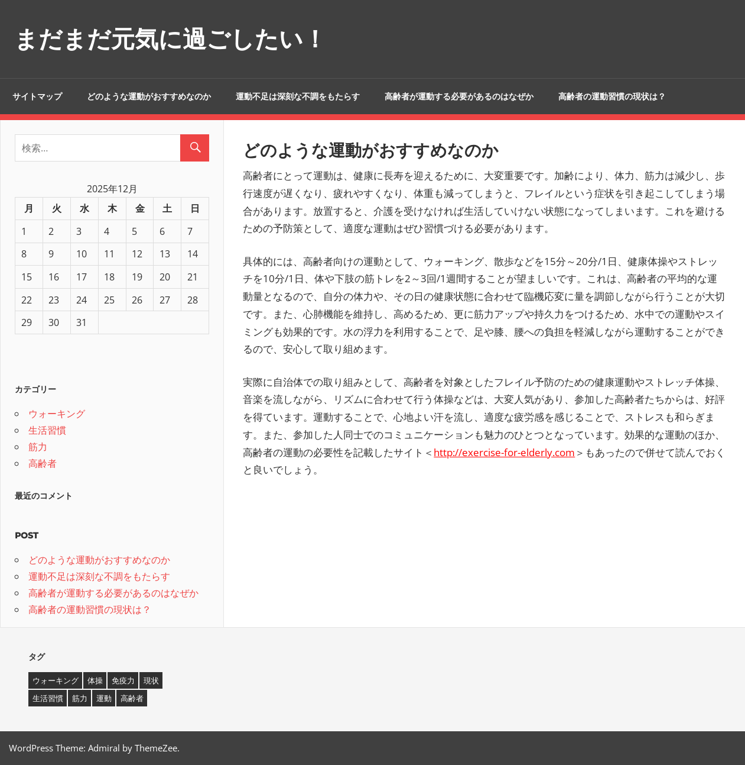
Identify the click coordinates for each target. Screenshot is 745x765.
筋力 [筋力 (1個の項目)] (79, 698)
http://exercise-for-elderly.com (504, 452)
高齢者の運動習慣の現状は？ (612, 96)
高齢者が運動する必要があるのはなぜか (459, 96)
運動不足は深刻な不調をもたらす (298, 96)
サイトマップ (37, 96)
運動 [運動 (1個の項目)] (104, 698)
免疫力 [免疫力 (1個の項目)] (123, 680)
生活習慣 (47, 430)
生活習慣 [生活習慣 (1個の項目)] (47, 698)
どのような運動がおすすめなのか (149, 96)
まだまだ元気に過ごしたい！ (170, 38)
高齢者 (42, 463)
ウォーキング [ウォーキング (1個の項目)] (55, 680)
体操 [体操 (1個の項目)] (95, 680)
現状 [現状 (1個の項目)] (151, 680)
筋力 (37, 446)
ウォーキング (56, 413)
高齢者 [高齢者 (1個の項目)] (132, 698)
